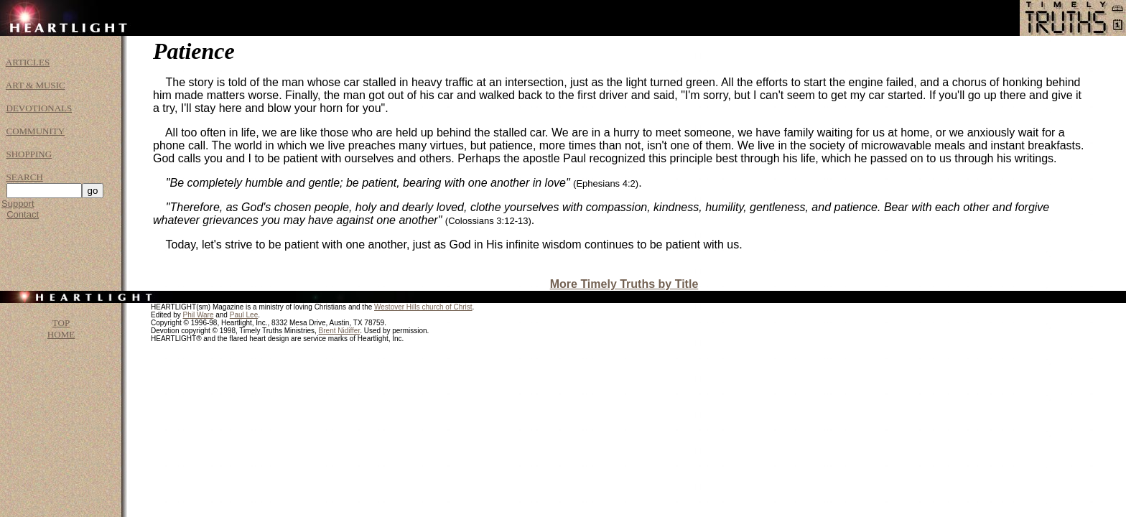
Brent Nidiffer (339, 331)
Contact (22, 214)
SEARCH (24, 177)
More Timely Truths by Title (624, 284)
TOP (61, 322)
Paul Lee (244, 315)
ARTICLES (28, 62)
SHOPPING (29, 154)
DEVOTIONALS (39, 108)
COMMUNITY (35, 131)
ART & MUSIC (35, 85)
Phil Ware (197, 315)
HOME (61, 334)
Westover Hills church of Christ (423, 307)
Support (17, 203)
